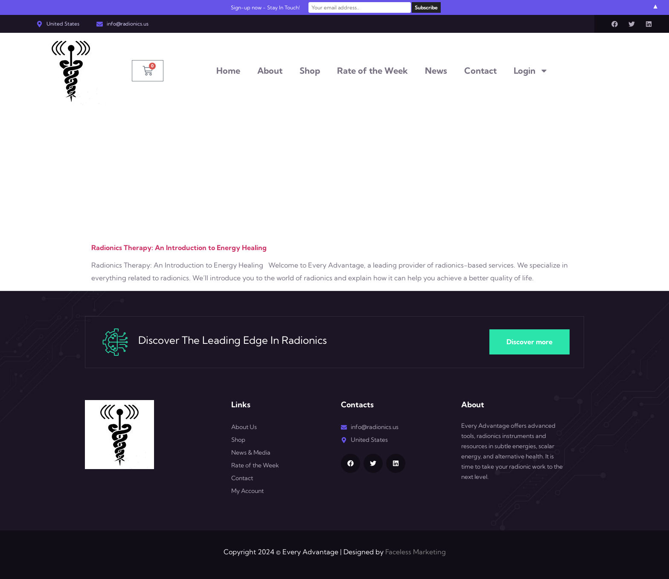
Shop (310, 70)
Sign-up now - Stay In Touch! (265, 7)
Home (228, 70)
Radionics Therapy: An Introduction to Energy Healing (179, 247)
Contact (480, 70)
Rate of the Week (372, 70)
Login (531, 70)
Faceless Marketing (415, 551)
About (269, 70)
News (436, 70)
